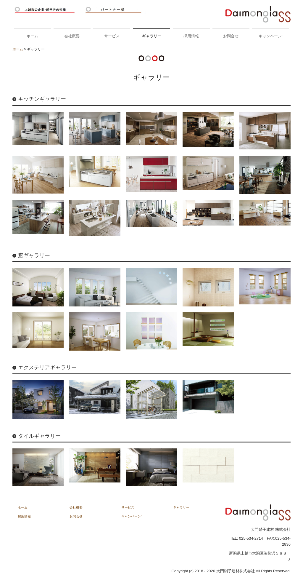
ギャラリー (151, 36)
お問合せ (230, 36)
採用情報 (191, 36)
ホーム (32, 36)
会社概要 (72, 36)
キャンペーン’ (271, 36)
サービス (112, 36)
